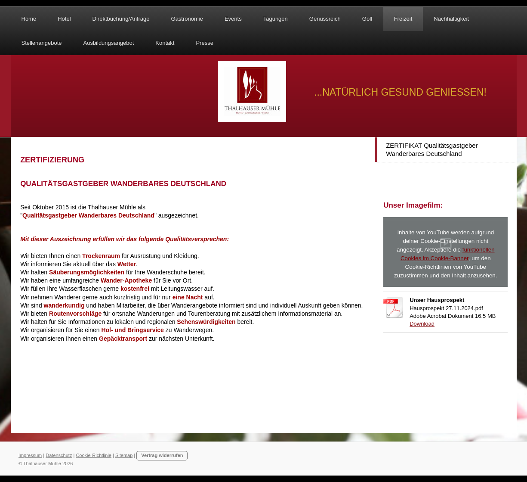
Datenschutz (59, 455)
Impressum (30, 455)
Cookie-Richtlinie (93, 455)
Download (422, 323)
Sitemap (124, 455)
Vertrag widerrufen (162, 455)
